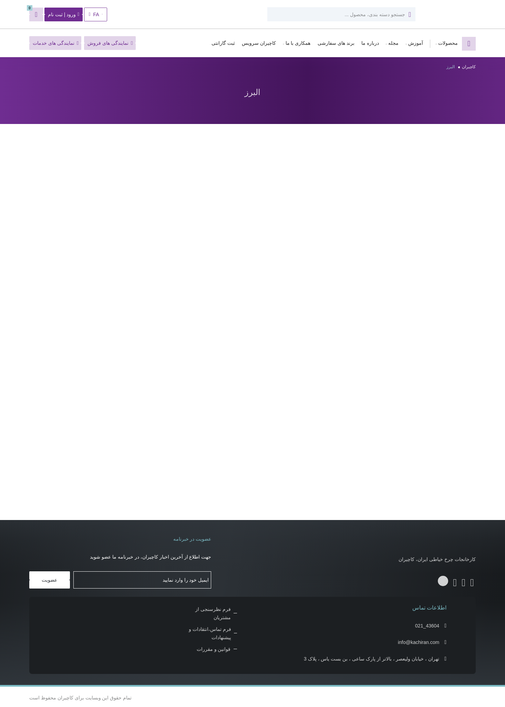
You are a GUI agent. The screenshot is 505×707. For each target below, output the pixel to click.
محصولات (448, 43)
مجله (393, 43)
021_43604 (427, 624)
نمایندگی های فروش (110, 43)
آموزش (415, 43)
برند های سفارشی (336, 43)
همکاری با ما (298, 43)
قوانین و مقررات (214, 647)
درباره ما (370, 43)
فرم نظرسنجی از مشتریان (213, 611)
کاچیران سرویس (259, 43)
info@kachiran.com (418, 640)
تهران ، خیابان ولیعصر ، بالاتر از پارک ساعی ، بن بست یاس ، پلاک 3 (371, 657)
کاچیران (469, 66)
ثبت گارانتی (223, 43)
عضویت (49, 578)
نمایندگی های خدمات (56, 43)
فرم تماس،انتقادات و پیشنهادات (210, 631)
